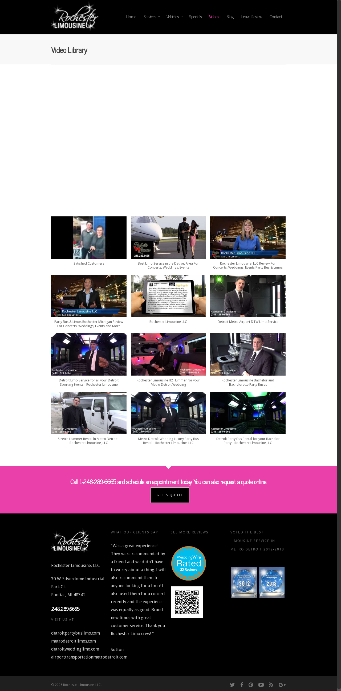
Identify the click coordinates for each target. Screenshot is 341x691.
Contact (276, 16)
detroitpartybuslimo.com (75, 631)
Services (152, 17)
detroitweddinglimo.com (75, 646)
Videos (214, 16)
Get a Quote (171, 493)
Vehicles (175, 17)
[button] (89, 243)
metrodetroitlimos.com (73, 638)
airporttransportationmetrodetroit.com (89, 654)
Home (131, 16)
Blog (230, 16)
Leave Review (251, 16)
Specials (195, 16)
